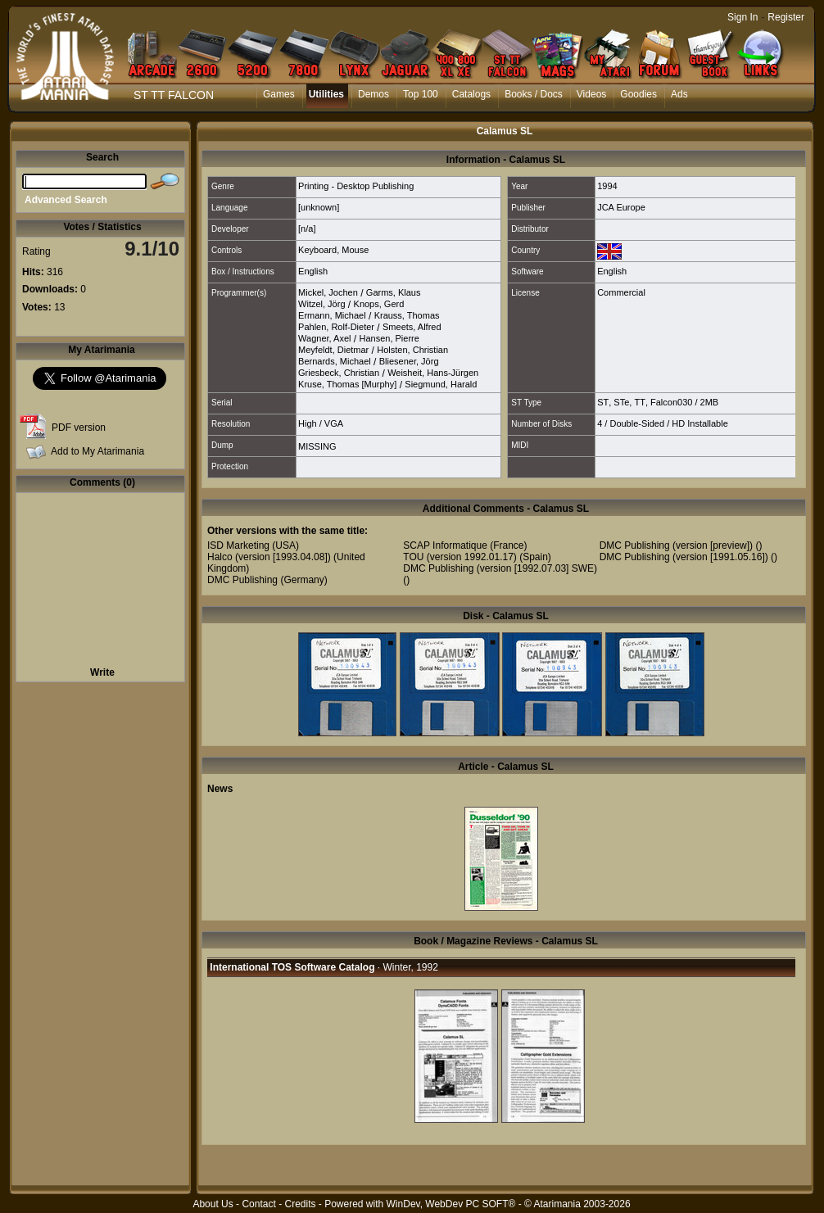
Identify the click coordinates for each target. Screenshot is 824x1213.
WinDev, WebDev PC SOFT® (451, 1204)
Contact (258, 1204)
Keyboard (317, 250)
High (307, 423)
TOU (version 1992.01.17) (460, 557)
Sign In (742, 17)
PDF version (79, 427)
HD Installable (699, 423)
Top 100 (420, 94)
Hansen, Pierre (389, 338)
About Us (212, 1204)
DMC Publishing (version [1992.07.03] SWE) (500, 568)
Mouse (355, 250)
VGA (333, 423)
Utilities (326, 94)
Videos (591, 94)
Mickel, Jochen (328, 292)
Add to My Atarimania (97, 451)
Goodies (638, 94)
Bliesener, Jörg (409, 361)
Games (279, 94)
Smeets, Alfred (412, 327)
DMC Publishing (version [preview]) (676, 545)
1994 (607, 186)
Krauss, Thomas (407, 315)
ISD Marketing (238, 545)
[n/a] (306, 228)
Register (785, 17)
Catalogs (471, 94)
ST (603, 402)
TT (639, 402)
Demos (373, 94)
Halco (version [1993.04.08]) (269, 557)
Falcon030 (671, 402)
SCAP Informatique (445, 545)
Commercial (621, 292)
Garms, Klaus (393, 292)
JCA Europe (621, 207)
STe (621, 402)
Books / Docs (534, 94)
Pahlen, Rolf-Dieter (336, 327)
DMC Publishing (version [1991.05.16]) (684, 557)
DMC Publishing (242, 580)
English (313, 271)
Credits (299, 1204)
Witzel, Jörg (321, 304)
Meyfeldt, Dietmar (333, 350)
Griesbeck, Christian (338, 373)
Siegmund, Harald (441, 384)
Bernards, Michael (334, 361)
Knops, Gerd (379, 304)
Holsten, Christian (412, 350)
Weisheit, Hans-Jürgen (432, 373)
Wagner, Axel (324, 338)
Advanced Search (66, 200)
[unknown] (318, 207)
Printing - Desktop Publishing (356, 186)
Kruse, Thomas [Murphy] (347, 384)
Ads (679, 94)
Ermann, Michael (332, 315)
